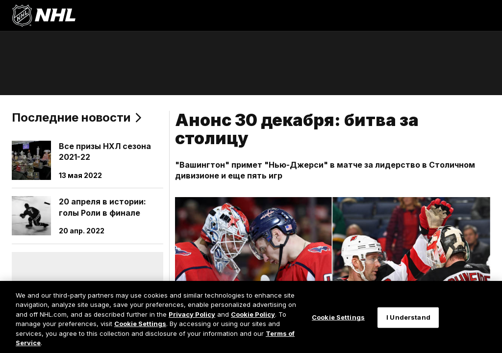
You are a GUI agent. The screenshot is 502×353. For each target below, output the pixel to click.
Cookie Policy (253, 314)
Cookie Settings (140, 324)
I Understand (408, 317)
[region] (251, 317)
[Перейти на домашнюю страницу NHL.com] (43, 15)
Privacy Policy (192, 314)
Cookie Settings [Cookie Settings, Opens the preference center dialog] (338, 317)
